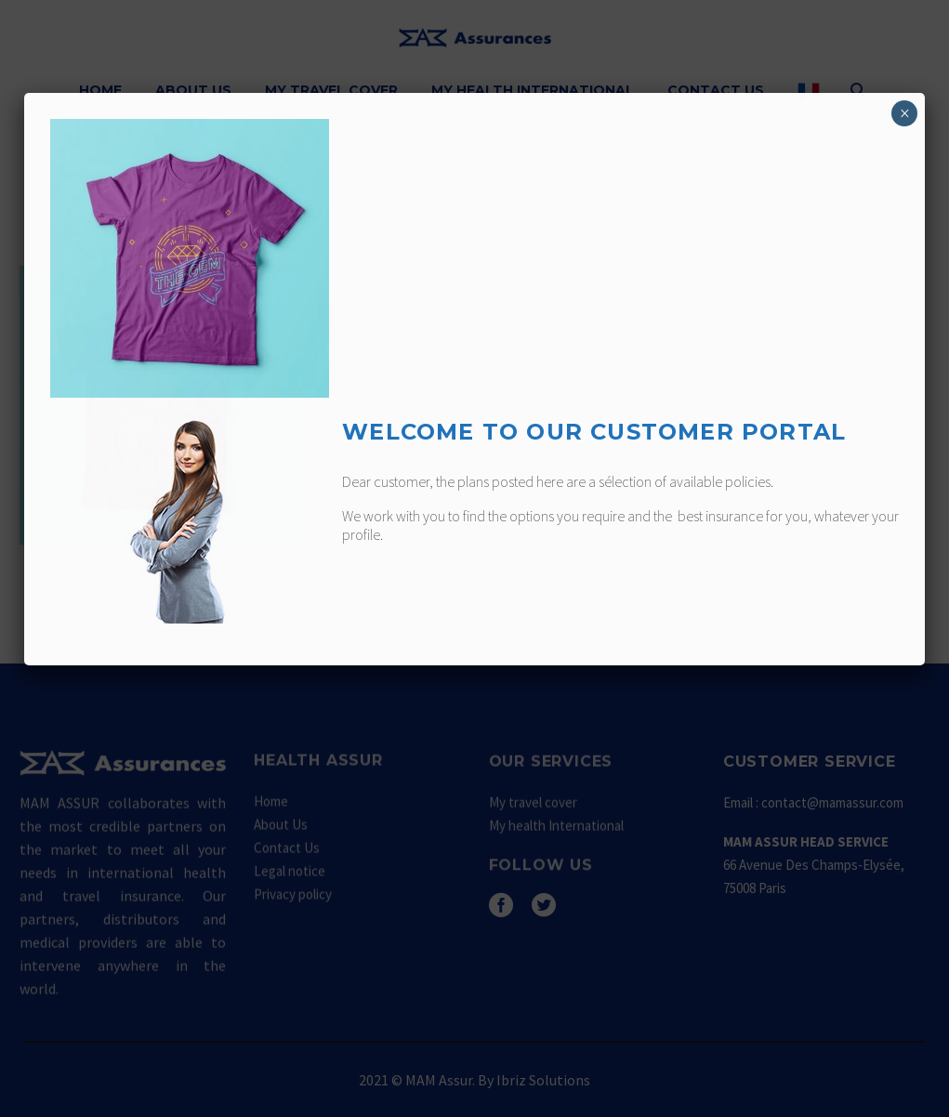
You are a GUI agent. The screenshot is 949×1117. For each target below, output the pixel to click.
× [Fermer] (905, 113)
